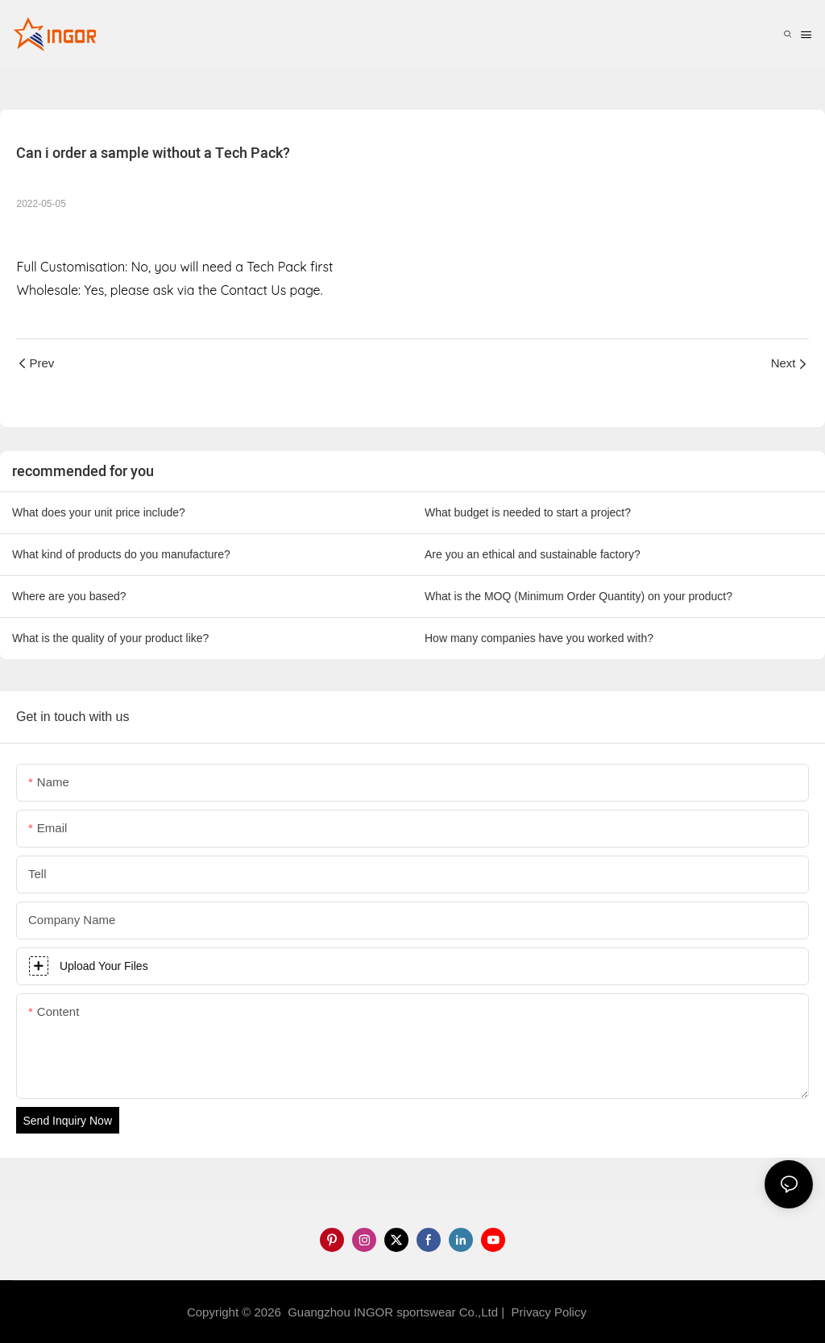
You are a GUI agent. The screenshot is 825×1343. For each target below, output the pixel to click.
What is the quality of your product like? (110, 638)
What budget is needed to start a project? (528, 512)
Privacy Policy (549, 1312)
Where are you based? (69, 596)
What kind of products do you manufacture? (121, 554)
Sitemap (616, 1312)
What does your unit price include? (98, 512)
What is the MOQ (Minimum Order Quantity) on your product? (578, 596)
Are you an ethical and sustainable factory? (533, 554)
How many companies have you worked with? (539, 638)
